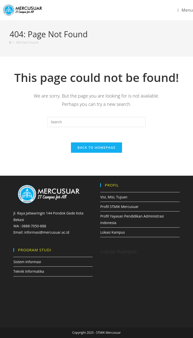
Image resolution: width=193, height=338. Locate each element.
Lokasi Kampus (112, 232)
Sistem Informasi (27, 261)
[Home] (10, 42)
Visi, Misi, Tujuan (113, 197)
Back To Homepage (96, 147)
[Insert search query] (96, 122)
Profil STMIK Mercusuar (119, 206)
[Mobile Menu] (185, 10)
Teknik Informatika (28, 271)
